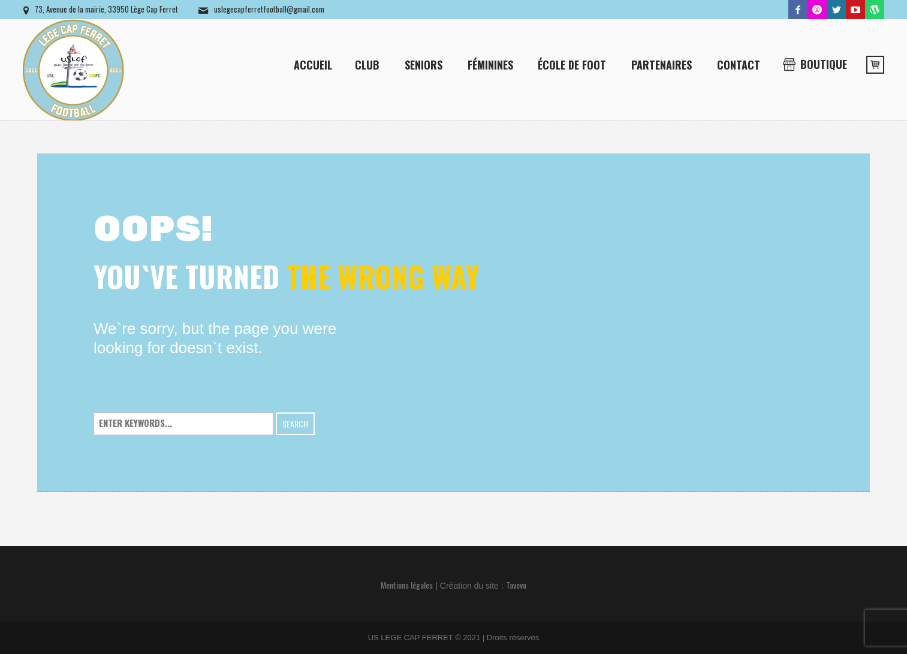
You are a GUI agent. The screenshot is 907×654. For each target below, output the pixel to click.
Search (295, 423)
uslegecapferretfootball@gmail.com (269, 9)
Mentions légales (407, 584)
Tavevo (516, 584)
